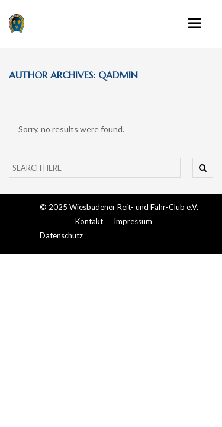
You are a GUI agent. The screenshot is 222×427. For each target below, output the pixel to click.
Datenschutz (61, 235)
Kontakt (89, 221)
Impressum (133, 221)
